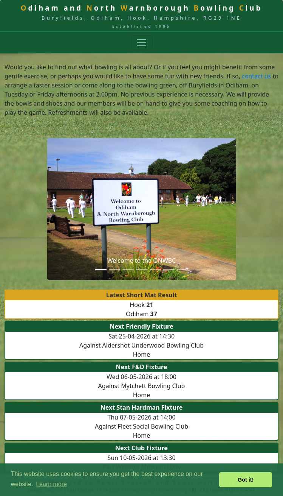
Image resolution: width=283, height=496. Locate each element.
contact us (256, 76)
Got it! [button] (246, 480)
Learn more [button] (51, 484)
